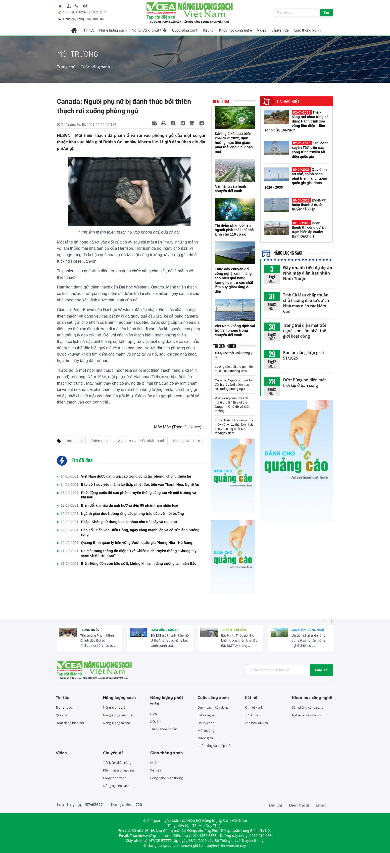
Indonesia (75, 440)
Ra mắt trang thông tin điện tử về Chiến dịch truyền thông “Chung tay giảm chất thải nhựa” (138, 553)
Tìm (326, 12)
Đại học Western (186, 440)
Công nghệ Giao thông (166, 778)
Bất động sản (207, 715)
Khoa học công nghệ (235, 30)
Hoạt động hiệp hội (70, 723)
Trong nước (89, 630)
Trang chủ (66, 67)
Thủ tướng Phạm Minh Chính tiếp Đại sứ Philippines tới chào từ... (98, 640)
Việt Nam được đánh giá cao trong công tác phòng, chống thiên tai (136, 476)
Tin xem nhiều (224, 346)
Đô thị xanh (205, 723)
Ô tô (153, 762)
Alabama (125, 440)
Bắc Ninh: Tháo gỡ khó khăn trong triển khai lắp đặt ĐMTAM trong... (239, 640)
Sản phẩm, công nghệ (308, 630)
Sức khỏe (251, 715)
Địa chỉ (275, 805)
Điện (153, 714)
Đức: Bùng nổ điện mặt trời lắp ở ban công (304, 382)
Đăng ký (321, 670)
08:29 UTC (98, 12)
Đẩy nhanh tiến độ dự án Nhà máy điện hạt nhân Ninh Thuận (307, 273)
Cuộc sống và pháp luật (214, 745)
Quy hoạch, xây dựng (213, 707)
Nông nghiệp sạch (116, 785)
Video (261, 30)
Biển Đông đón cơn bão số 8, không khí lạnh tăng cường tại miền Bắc (138, 564)
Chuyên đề (280, 30)
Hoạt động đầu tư (165, 630)
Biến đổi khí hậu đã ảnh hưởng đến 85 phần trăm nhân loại (129, 505)
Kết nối (208, 30)
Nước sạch (205, 738)
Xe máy (155, 770)
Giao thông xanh (307, 30)
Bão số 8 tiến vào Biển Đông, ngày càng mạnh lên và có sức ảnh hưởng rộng (140, 532)
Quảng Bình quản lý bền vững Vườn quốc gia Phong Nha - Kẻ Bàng (136, 543)
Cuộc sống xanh (185, 30)
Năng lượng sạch (113, 30)
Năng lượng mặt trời (118, 715)
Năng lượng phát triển (149, 30)
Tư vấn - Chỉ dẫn (233, 630)
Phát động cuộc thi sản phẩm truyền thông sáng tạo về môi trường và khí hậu (138, 495)
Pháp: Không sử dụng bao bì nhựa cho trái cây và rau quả (129, 522)
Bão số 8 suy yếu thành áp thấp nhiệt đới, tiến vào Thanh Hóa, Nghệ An (140, 485)
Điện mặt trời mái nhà (119, 770)
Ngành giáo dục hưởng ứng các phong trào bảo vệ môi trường (132, 514)
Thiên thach (101, 440)
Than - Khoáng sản (163, 729)
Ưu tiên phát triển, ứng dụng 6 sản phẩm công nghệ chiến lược (308, 640)
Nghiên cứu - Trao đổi (307, 715)
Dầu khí (155, 721)
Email (321, 805)
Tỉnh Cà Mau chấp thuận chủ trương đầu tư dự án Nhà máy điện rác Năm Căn (306, 303)
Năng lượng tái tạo (116, 723)
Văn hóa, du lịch (256, 723)
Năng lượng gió (114, 707)
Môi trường (205, 730)
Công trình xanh (115, 778)
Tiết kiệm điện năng (117, 762)
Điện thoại (299, 805)
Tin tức (88, 30)
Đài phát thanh (152, 440)
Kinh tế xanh (254, 707)
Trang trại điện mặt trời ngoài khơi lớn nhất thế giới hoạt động (304, 331)
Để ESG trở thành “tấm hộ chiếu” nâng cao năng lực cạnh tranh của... (170, 640)
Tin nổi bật (220, 101)
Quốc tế (61, 715)
